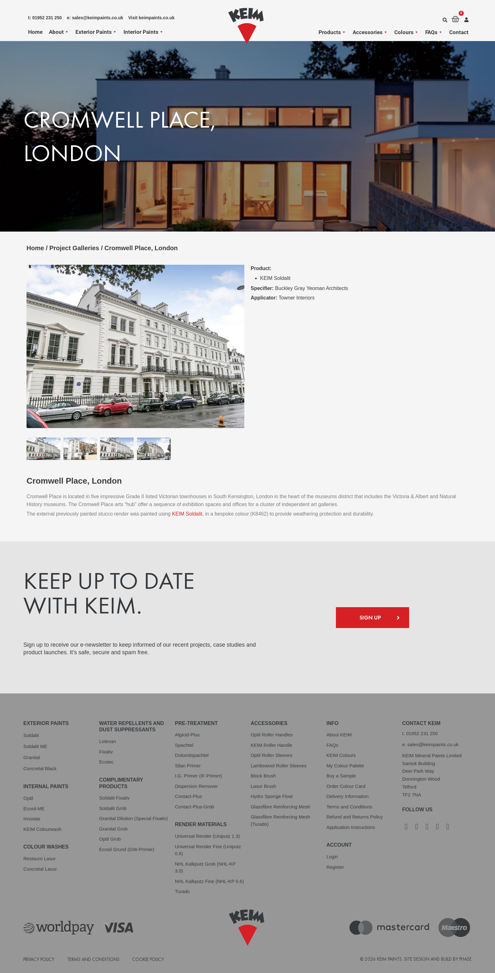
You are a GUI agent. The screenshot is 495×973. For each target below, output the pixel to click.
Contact (458, 32)
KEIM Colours (341, 755)
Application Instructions (350, 827)
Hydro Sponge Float (272, 796)
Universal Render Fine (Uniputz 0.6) (208, 850)
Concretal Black (40, 768)
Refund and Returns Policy (354, 816)
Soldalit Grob (113, 808)
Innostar (31, 818)
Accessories (370, 32)
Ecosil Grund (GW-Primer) (126, 849)
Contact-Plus (188, 796)
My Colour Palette (345, 765)
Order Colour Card (345, 786)
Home (35, 32)
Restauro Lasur (39, 858)
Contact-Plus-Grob (194, 806)
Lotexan (107, 741)
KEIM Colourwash (42, 829)
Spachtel (184, 745)
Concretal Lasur (40, 869)
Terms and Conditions (349, 806)
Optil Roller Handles (272, 734)
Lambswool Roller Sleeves (279, 765)
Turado (182, 891)
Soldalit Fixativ (114, 798)
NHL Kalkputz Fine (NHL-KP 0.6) (209, 881)
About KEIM (339, 734)
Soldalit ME (35, 746)
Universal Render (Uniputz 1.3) (207, 836)
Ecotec (106, 761)
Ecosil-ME (34, 808)
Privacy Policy (38, 959)
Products (332, 32)
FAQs (434, 32)
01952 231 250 (422, 733)
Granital (31, 757)
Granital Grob (113, 828)
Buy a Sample (341, 775)
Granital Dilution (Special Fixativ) (133, 818)
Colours (406, 32)
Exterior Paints (96, 32)
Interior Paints (143, 32)
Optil (28, 798)
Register (335, 867)
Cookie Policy (148, 959)
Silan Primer (188, 765)
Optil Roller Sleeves (271, 755)
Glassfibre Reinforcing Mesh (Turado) (280, 820)
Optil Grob (110, 839)
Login (332, 856)
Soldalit (31, 735)
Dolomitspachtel (192, 755)
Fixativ (106, 751)
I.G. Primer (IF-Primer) (198, 775)
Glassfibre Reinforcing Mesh (280, 806)
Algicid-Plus (187, 734)
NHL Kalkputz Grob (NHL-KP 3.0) (205, 867)
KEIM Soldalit (187, 514)
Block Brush (263, 775)
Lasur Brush (263, 786)
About (59, 32)
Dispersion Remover (196, 786)
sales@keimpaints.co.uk (433, 744)
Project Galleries (74, 248)
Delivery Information (347, 796)
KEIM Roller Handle (271, 745)
